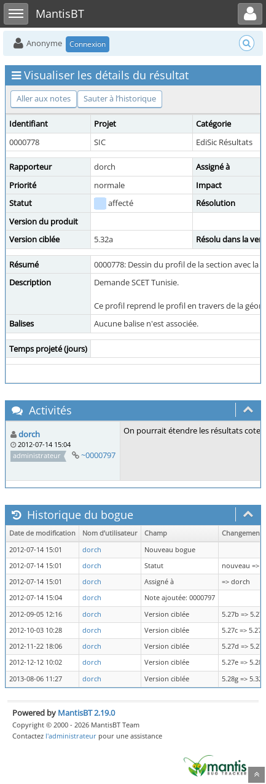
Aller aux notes (44, 98)
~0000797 (98, 455)
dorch (29, 434)
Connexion (87, 44)
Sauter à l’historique (120, 98)
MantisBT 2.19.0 (86, 712)
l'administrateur (70, 735)
